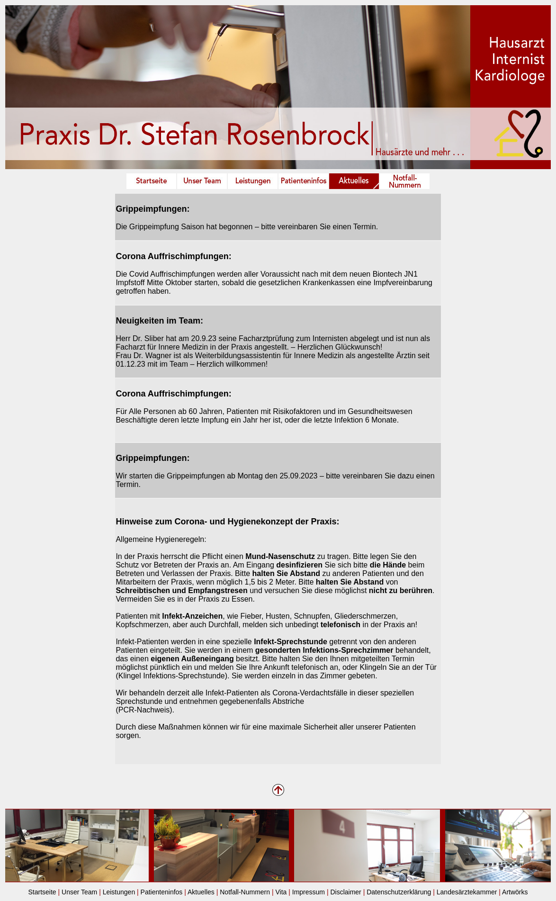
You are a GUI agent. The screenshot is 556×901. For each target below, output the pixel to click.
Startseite (42, 892)
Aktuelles (201, 892)
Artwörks (514, 892)
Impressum (308, 892)
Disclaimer (345, 892)
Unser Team (79, 892)
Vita (281, 892)
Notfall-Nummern (245, 892)
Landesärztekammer (467, 892)
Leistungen (119, 892)
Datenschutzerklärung (399, 892)
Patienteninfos (162, 892)
